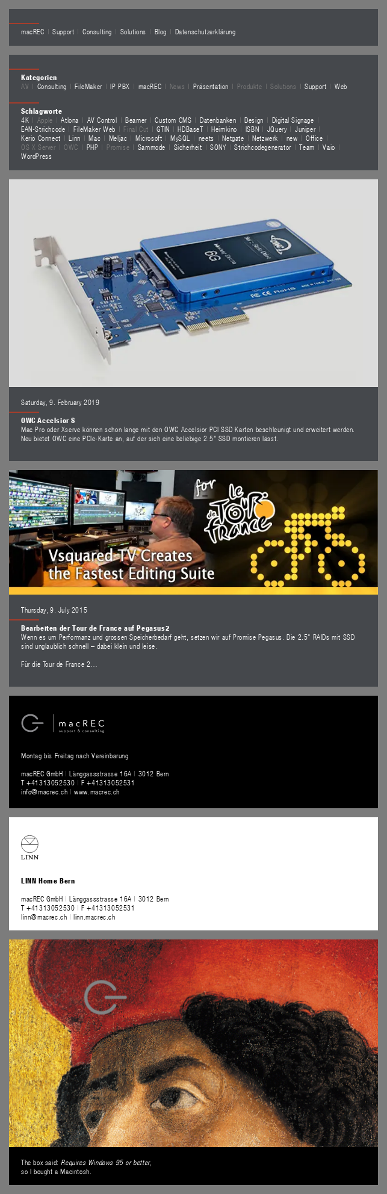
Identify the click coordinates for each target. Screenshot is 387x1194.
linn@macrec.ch (44, 916)
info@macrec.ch (44, 791)
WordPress (36, 156)
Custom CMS (173, 120)
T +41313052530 (49, 782)
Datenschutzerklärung (205, 31)
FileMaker (88, 86)
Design (254, 120)
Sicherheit (188, 147)
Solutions (133, 31)
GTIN (162, 129)
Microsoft (148, 138)
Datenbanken (218, 120)
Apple (45, 120)
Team (306, 147)
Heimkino (224, 129)
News (177, 86)
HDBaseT (190, 129)
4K (25, 120)
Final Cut (135, 129)
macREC (33, 31)
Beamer (136, 120)
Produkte (249, 86)
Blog (161, 31)
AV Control (102, 120)
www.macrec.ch (97, 791)
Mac (94, 138)
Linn (74, 138)
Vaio (329, 147)
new (292, 138)
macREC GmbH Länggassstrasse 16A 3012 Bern (95, 773)
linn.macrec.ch (94, 916)
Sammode (152, 147)
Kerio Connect (41, 138)
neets (206, 138)
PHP (93, 147)
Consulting (97, 31)
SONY (218, 147)
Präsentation (211, 86)
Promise (118, 147)
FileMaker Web (94, 129)
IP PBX (120, 86)
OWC (71, 147)
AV (25, 86)
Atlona (70, 120)
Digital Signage (293, 120)
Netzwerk (265, 138)
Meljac (118, 138)
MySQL (180, 138)
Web (341, 86)
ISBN (252, 129)
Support (63, 31)
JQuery (277, 129)
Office (314, 138)
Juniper (305, 129)
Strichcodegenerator (262, 147)
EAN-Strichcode (43, 129)
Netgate (233, 138)
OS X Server (38, 147)
